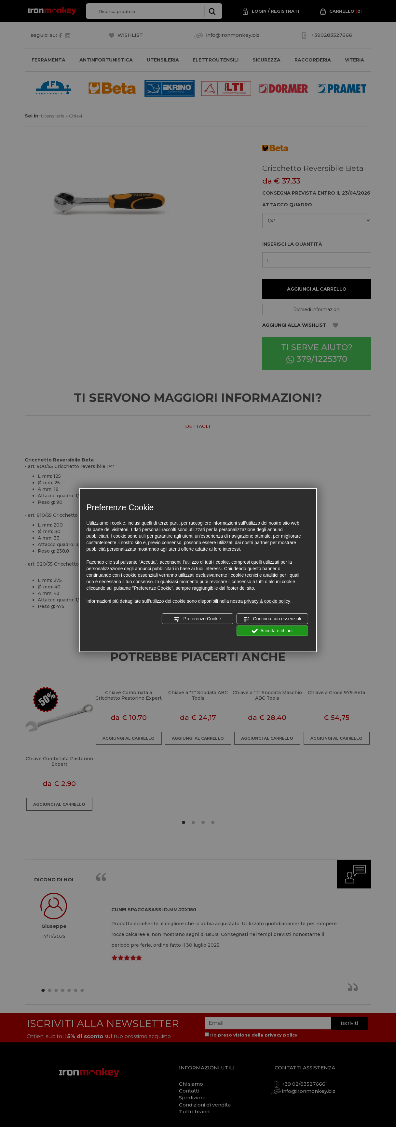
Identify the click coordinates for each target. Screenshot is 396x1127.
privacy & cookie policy (267, 601)
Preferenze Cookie (197, 619)
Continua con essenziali (272, 619)
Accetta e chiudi (272, 631)
